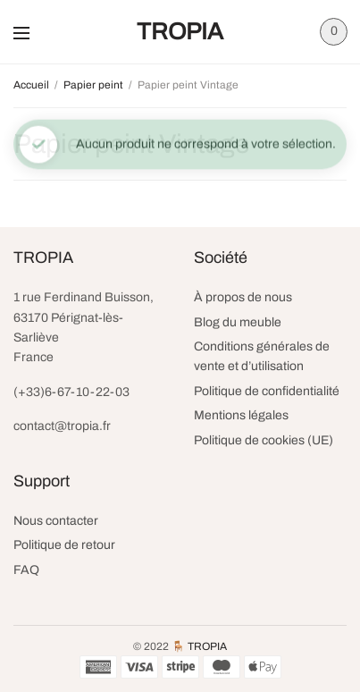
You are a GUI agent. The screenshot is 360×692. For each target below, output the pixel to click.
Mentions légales (241, 415)
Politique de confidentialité (266, 391)
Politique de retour (64, 545)
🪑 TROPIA (199, 646)
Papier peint (93, 85)
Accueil (31, 85)
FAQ (26, 570)
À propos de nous (243, 297)
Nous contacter (55, 520)
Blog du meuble (237, 322)
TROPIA (180, 31)
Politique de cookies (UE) (263, 440)
